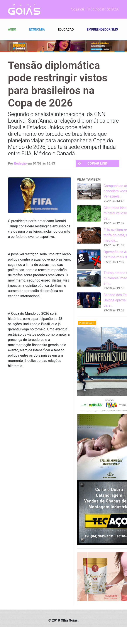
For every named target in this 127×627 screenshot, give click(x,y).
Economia (37, 29)
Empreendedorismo (102, 29)
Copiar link (92, 163)
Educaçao (66, 29)
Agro (12, 29)
